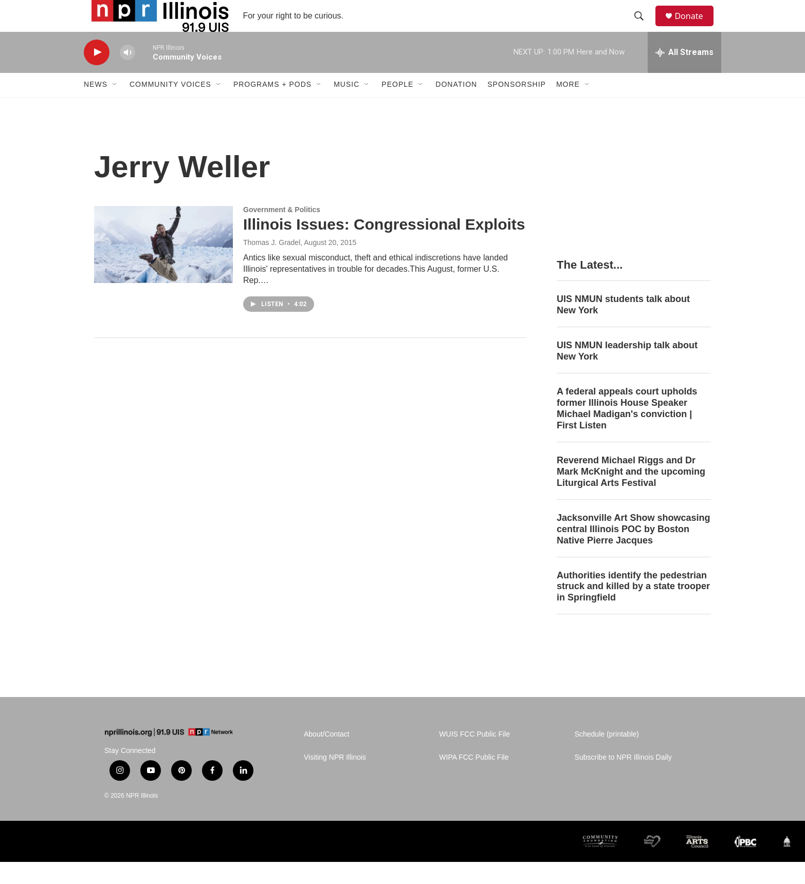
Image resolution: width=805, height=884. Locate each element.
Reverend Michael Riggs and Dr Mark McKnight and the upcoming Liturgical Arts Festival (631, 493)
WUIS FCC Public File (474, 756)
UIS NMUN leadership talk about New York (627, 373)
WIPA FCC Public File (473, 779)
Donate (695, 27)
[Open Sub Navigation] (115, 107)
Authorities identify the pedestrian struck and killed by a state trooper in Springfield (633, 608)
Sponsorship (516, 107)
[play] (96, 75)
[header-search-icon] (643, 27)
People (397, 107)
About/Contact (327, 756)
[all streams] (684, 74)
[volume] (127, 74)
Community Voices (170, 107)
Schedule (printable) (607, 756)
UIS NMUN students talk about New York (623, 326)
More (568, 107)
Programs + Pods (272, 107)
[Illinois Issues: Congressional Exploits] (163, 266)
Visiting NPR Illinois (335, 779)
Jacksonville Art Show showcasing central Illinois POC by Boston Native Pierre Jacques (633, 551)
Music (346, 107)
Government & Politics (281, 232)
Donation (456, 107)
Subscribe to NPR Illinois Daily (623, 779)
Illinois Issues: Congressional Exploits (384, 246)
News (95, 107)
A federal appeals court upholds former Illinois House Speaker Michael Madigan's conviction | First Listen (627, 430)
